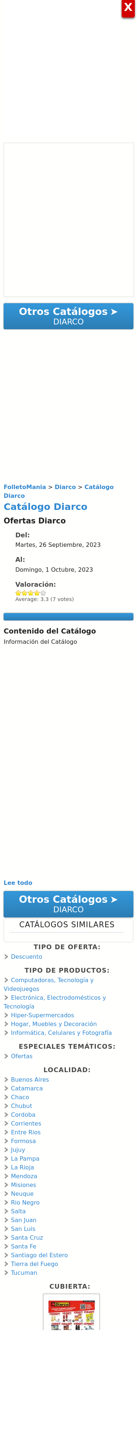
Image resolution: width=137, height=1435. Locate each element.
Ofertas (22, 1056)
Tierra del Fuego (34, 1264)
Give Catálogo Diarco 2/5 (25, 593)
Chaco (20, 1097)
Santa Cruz (27, 1237)
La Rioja (22, 1167)
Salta (18, 1211)
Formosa (23, 1141)
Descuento (26, 956)
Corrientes (26, 1123)
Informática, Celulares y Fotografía (61, 1032)
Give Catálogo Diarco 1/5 (18, 593)
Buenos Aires (30, 1079)
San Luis (23, 1228)
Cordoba (23, 1114)
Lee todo (18, 882)
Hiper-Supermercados (42, 1015)
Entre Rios (26, 1132)
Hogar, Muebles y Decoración (54, 1024)
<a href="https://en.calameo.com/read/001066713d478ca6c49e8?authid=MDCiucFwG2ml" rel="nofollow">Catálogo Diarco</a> (69, 220)
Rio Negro (25, 1202)
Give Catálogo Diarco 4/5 (37, 593)
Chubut (21, 1105)
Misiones (23, 1185)
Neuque (22, 1193)
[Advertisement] (68, 68)
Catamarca (27, 1088)
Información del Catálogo (40, 641)
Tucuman (24, 1272)
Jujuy (18, 1149)
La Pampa (25, 1158)
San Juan (24, 1220)
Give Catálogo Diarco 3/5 (31, 593)
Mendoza (24, 1176)
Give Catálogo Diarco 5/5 (43, 593)
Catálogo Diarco (45, 506)
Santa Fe (23, 1246)
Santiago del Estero (39, 1255)
